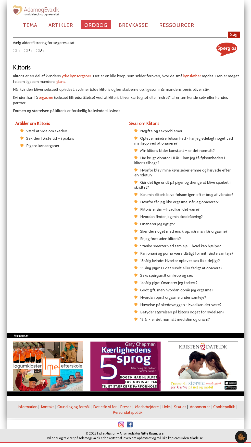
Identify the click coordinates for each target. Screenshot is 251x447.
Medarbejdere (147, 406)
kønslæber (192, 76)
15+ (28, 50)
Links (166, 406)
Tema (30, 25)
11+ (16, 50)
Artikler (61, 25)
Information (28, 406)
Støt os (180, 406)
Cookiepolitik (224, 406)
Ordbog (95, 25)
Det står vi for (105, 406)
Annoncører (200, 406)
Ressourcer (176, 25)
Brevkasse (133, 25)
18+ (40, 50)
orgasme (46, 97)
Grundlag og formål (73, 406)
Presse (126, 406)
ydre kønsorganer (76, 76)
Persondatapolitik (127, 412)
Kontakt (47, 406)
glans (60, 81)
